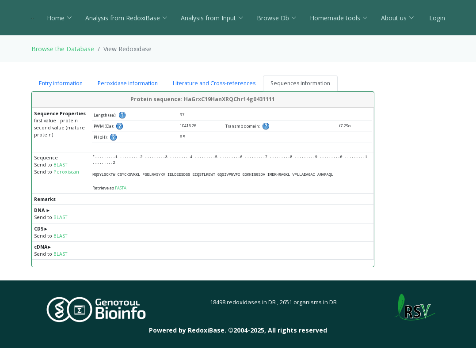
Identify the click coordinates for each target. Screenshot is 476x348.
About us (397, 18)
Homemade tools (339, 18)
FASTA (120, 188)
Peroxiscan (66, 172)
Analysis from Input (212, 18)
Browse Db (277, 18)
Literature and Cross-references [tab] (214, 83)
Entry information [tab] (61, 83)
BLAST (60, 165)
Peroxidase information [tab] (128, 83)
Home (59, 18)
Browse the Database (62, 49)
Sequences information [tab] (300, 83)
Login (436, 18)
